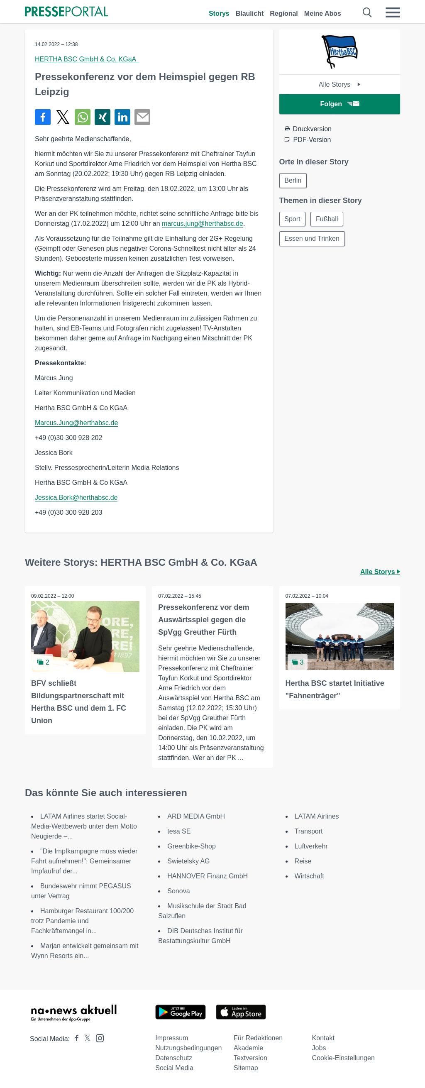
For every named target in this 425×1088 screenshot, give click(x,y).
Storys (219, 13)
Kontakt (323, 1038)
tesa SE (179, 831)
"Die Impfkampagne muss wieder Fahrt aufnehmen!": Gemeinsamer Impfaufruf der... (84, 861)
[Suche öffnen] (367, 12)
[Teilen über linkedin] (122, 117)
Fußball (327, 218)
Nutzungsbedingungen (188, 1047)
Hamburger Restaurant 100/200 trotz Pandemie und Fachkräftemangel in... (82, 920)
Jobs (319, 1047)
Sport (292, 218)
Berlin (293, 180)
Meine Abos (322, 13)
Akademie (248, 1047)
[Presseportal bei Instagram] (97, 1037)
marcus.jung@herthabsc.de (202, 223)
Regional (284, 13)
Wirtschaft (309, 876)
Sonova (178, 891)
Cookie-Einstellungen (343, 1057)
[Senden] (142, 117)
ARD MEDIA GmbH (196, 816)
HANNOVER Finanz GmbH (207, 876)
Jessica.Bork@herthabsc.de (76, 497)
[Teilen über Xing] (102, 117)
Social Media (174, 1067)
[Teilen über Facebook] (43, 117)
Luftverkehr (311, 846)
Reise (303, 861)
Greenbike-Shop (191, 846)
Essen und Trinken (312, 238)
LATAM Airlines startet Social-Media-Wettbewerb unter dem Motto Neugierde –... (84, 826)
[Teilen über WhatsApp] (82, 117)
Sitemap (246, 1067)
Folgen (339, 104)
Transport (309, 831)
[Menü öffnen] (392, 12)
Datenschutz (173, 1057)
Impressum (171, 1038)
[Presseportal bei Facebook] (74, 1038)
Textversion (250, 1057)
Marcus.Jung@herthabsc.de (76, 422)
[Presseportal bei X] (85, 1038)
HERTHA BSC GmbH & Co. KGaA (87, 59)
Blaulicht (250, 13)
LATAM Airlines (317, 816)
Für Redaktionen (258, 1038)
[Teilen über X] (63, 117)
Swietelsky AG (188, 861)
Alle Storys (340, 84)
